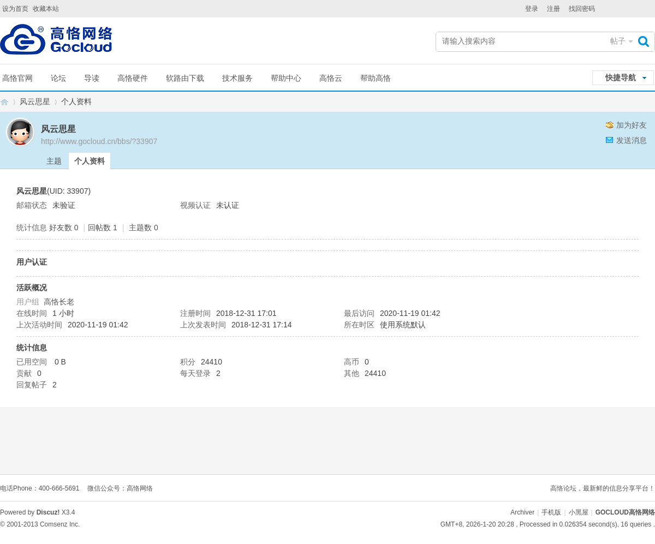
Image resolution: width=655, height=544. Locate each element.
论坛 (58, 78)
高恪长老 (59, 301)
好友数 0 (64, 227)
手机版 (551, 512)
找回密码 (582, 9)
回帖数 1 (102, 227)
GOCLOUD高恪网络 (4, 102)
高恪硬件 (132, 78)
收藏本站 (46, 9)
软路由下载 (185, 78)
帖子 (618, 41)
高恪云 (330, 78)
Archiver (522, 512)
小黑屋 (578, 512)
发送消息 (631, 140)
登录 (531, 9)
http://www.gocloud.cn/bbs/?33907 (99, 141)
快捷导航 (620, 77)
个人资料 (89, 161)
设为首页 (15, 9)
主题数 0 (143, 227)
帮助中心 (286, 78)
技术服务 (237, 78)
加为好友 (631, 125)
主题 (54, 161)
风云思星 (35, 101)
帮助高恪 (375, 78)
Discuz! (48, 512)
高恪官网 (17, 78)
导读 (91, 78)
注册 (553, 9)
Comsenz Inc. (60, 524)
